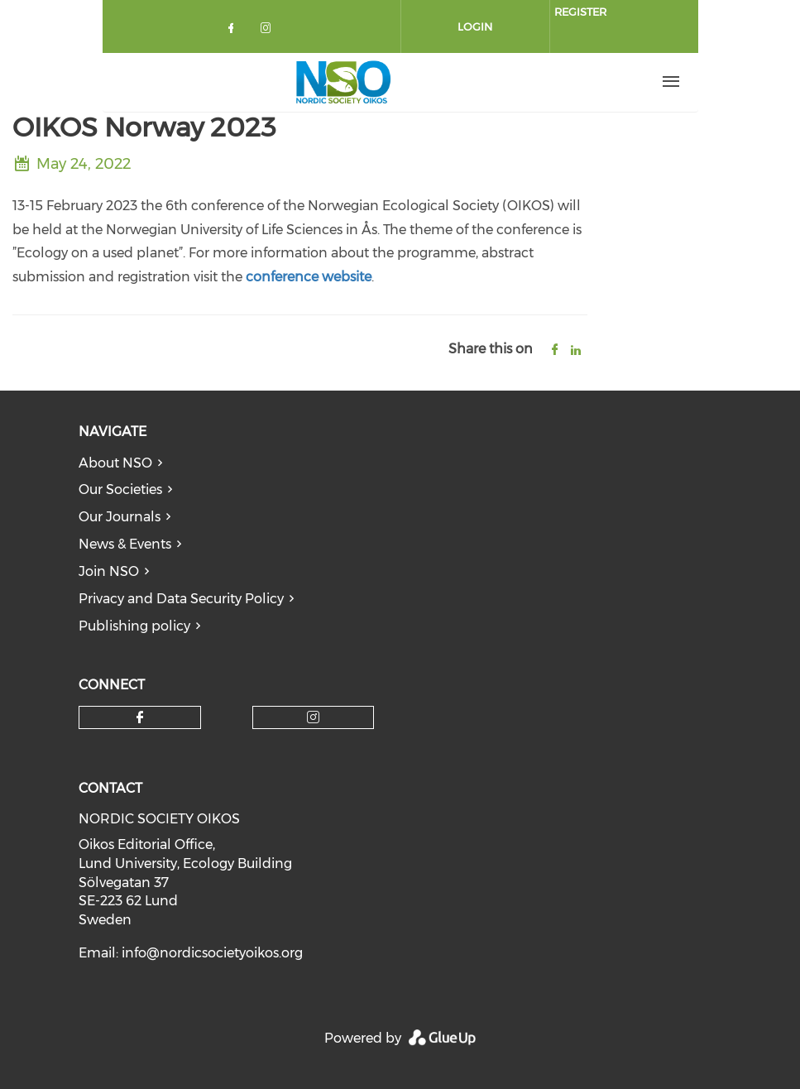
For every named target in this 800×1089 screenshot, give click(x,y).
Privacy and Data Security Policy (181, 599)
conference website (308, 277)
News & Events (125, 544)
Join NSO (109, 571)
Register (580, 11)
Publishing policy (134, 626)
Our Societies (120, 489)
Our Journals (119, 517)
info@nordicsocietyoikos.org (212, 953)
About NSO (115, 463)
